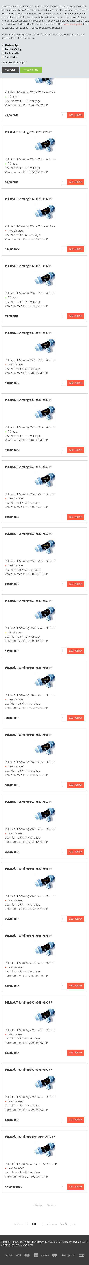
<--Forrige (38, 1205)
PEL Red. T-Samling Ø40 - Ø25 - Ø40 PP (28, 333)
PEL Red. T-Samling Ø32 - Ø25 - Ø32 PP (28, 266)
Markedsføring (13, 49)
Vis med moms (50, 1224)
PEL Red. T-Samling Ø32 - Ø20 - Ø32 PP (28, 199)
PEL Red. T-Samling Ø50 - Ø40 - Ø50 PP (28, 601)
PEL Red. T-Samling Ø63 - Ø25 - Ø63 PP (28, 668)
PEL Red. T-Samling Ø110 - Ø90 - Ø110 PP (30, 1136)
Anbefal (63, 1224)
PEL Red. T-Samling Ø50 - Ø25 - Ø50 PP (28, 467)
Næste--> (51, 1205)
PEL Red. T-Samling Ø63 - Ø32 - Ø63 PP (28, 735)
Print (72, 1224)
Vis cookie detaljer (14, 62)
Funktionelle (12, 53)
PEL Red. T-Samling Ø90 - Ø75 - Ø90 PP (28, 1069)
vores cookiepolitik (73, 24)
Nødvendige (11, 45)
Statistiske (11, 57)
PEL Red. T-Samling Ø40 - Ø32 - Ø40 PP (28, 400)
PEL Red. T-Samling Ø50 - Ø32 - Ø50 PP (28, 534)
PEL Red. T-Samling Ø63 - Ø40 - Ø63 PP (28, 802)
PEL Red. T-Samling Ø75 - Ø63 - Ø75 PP (28, 935)
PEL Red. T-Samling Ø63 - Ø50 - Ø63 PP (28, 868)
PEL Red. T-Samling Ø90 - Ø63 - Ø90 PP (28, 1002)
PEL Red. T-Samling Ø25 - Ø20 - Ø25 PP (28, 132)
